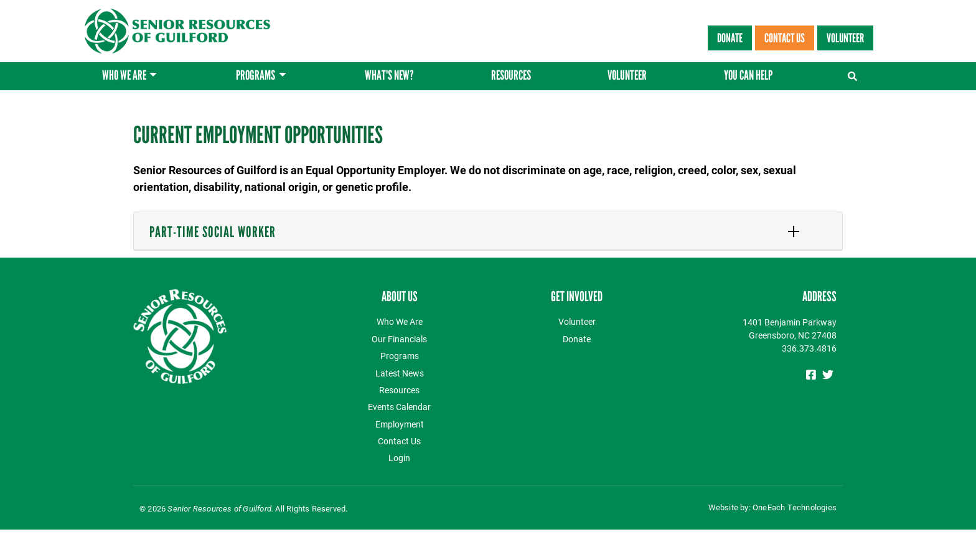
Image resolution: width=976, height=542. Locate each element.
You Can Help (748, 76)
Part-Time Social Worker (212, 232)
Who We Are (124, 76)
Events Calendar (399, 407)
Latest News (399, 373)
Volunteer (845, 37)
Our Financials (399, 339)
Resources (511, 76)
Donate (730, 37)
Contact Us (784, 37)
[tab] (488, 231)
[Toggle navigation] (854, 73)
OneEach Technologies (795, 507)
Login (399, 458)
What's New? (389, 76)
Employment (399, 424)
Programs (255, 76)
